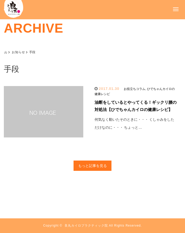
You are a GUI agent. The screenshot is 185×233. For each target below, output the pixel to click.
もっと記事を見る (92, 166)
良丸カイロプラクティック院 (86, 225)
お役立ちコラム (134, 89)
